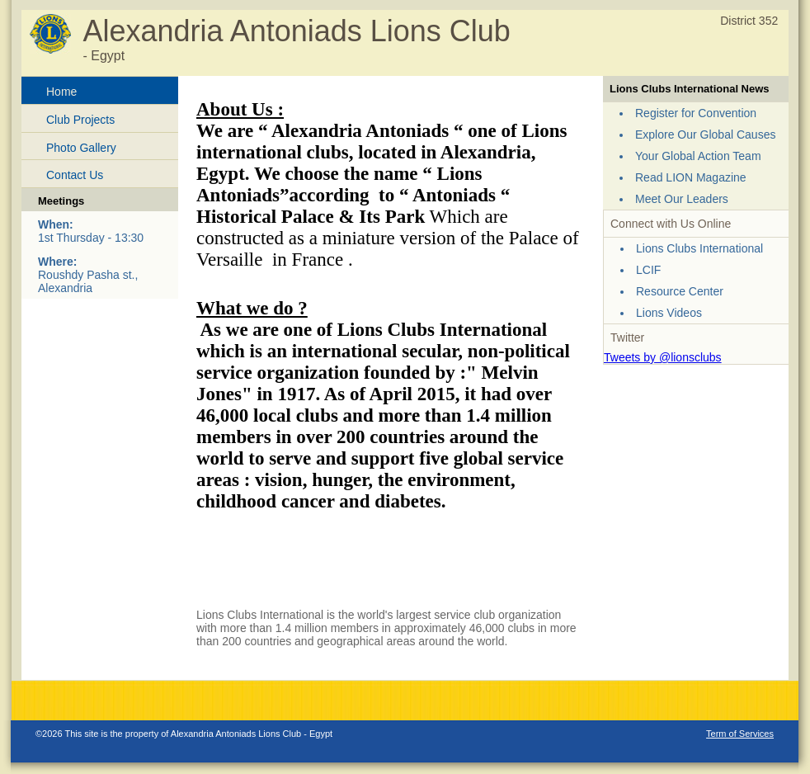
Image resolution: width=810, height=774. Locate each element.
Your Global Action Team (698, 156)
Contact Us (74, 175)
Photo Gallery (81, 147)
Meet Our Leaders (681, 198)
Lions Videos (669, 312)
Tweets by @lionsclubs (663, 357)
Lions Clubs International (699, 248)
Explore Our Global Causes (705, 134)
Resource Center (679, 291)
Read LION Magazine (690, 177)
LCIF (648, 269)
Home (61, 91)
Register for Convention (695, 113)
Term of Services (740, 734)
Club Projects (80, 119)
